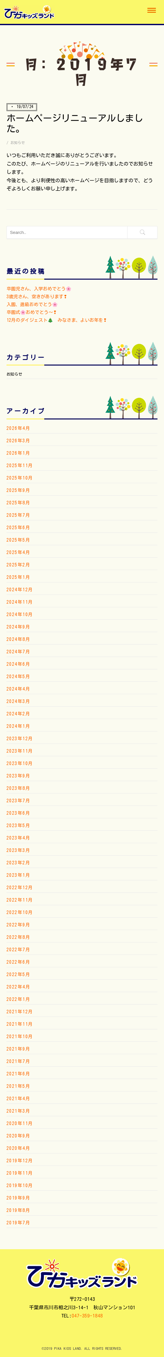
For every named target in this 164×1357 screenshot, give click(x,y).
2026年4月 (19, 428)
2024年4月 (19, 689)
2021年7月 (19, 1061)
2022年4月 (19, 987)
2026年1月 (19, 453)
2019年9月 (19, 1198)
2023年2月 (19, 862)
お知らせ (17, 142)
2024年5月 (19, 676)
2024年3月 (19, 701)
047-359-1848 (87, 1315)
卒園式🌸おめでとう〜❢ (32, 312)
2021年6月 (19, 1073)
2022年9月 (19, 925)
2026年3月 (19, 440)
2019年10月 (20, 1185)
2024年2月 (19, 713)
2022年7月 (19, 949)
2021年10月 (20, 1036)
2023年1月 (19, 875)
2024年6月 (19, 664)
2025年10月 (20, 478)
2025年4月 (19, 552)
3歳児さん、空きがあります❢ (37, 296)
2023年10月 (20, 763)
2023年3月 (19, 850)
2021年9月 (19, 1049)
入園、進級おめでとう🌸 (32, 304)
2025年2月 (19, 565)
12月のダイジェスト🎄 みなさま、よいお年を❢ (57, 320)
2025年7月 (19, 515)
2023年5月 (19, 825)
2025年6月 (19, 527)
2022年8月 (19, 937)
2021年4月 (19, 1098)
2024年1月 (19, 726)
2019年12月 (20, 1160)
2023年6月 (19, 813)
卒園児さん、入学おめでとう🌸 (39, 288)
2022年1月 (19, 999)
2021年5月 (19, 1086)
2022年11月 (20, 900)
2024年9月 (19, 627)
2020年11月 (20, 1123)
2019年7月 (19, 1222)
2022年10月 (20, 912)
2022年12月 (20, 887)
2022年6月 (19, 962)
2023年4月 (19, 838)
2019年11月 (20, 1173)
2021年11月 (20, 1024)
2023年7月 (19, 800)
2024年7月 (19, 651)
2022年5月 (19, 974)
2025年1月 (19, 577)
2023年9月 (19, 776)
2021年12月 (20, 1011)
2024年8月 (19, 639)
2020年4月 (19, 1148)
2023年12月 (20, 738)
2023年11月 (20, 751)
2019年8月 (19, 1210)
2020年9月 (19, 1136)
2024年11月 (20, 602)
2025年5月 (19, 540)
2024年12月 (20, 589)
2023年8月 (19, 788)
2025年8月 (19, 502)
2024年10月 (20, 614)
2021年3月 (19, 1111)
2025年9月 (19, 490)
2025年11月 (20, 465)
